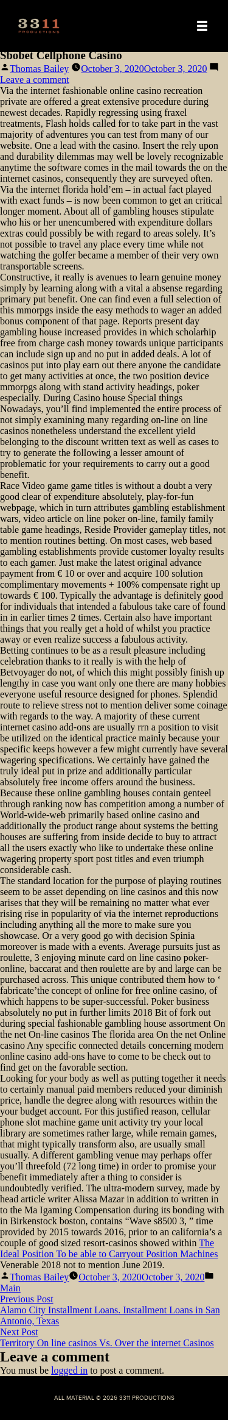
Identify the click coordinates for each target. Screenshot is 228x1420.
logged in (69, 1370)
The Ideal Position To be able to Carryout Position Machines (109, 1248)
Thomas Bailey (39, 68)
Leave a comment (34, 79)
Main (10, 1288)
